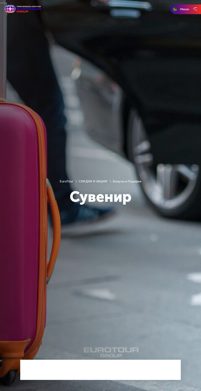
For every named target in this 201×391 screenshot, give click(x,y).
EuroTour (67, 181)
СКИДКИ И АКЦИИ (93, 181)
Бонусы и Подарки (127, 181)
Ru (175, 9)
